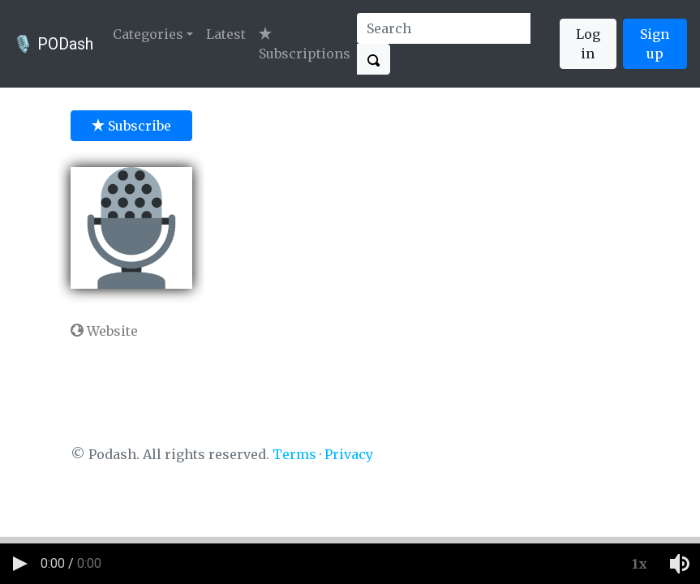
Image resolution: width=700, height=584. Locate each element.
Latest (226, 34)
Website (104, 331)
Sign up (654, 44)
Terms (294, 454)
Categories (148, 34)
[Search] (443, 28)
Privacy (348, 454)
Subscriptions (304, 44)
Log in (588, 44)
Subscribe (131, 126)
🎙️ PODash (53, 44)
